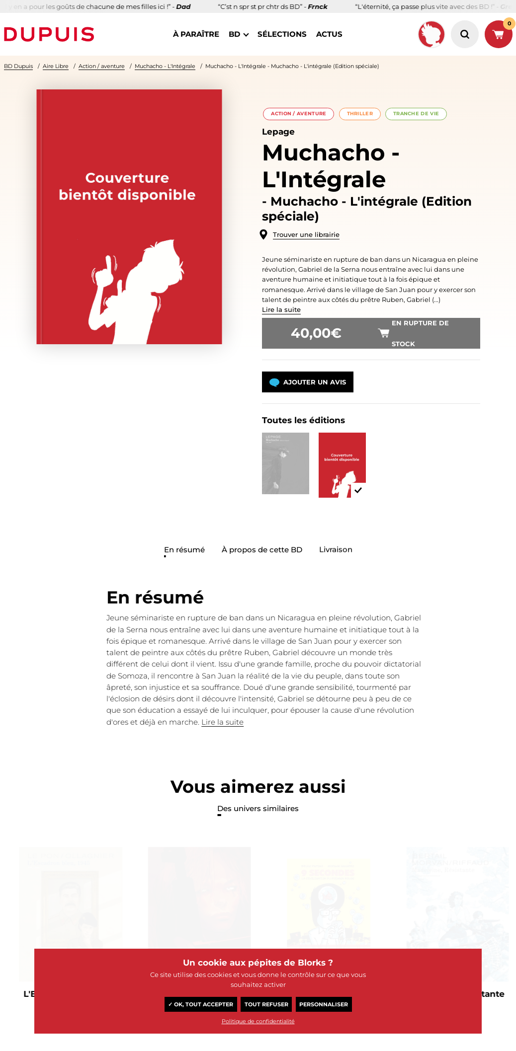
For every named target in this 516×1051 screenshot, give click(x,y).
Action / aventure (102, 66)
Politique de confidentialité (258, 1021)
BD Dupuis (18, 66)
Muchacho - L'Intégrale (165, 66)
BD (234, 34)
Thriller (360, 113)
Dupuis (51, 34)
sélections (282, 34)
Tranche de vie (416, 113)
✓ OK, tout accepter (200, 1004)
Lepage (278, 132)
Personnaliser (323, 1004)
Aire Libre (56, 66)
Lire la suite (281, 309)
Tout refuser (266, 1004)
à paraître (196, 34)
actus (329, 34)
